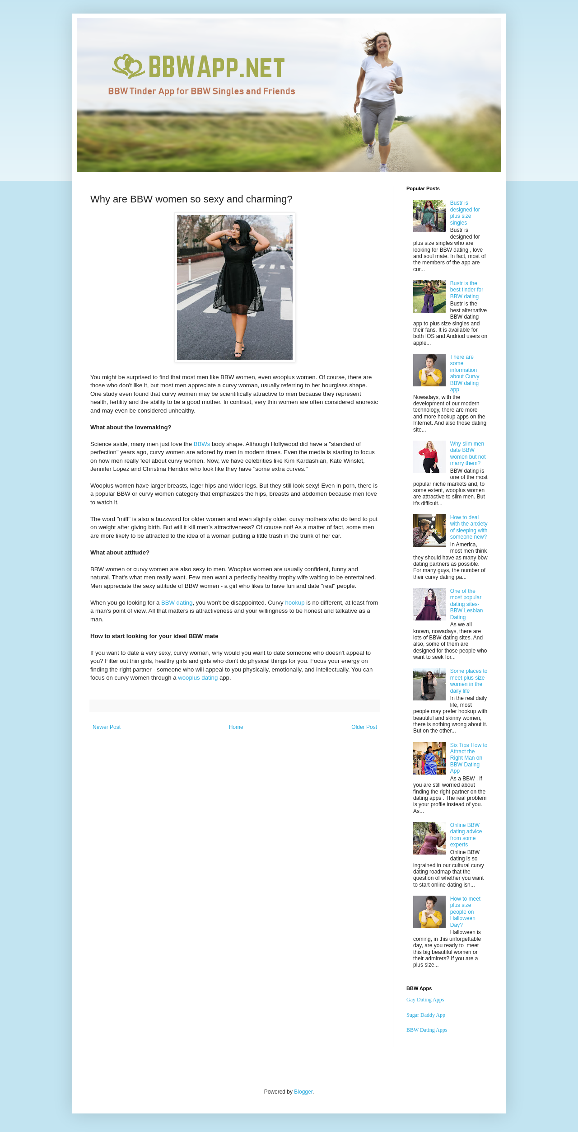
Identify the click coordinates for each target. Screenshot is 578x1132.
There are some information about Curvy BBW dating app (465, 373)
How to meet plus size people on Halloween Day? (465, 912)
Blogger (303, 1092)
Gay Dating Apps (425, 999)
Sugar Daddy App (425, 1015)
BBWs (202, 444)
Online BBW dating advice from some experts (466, 835)
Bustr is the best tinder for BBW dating (466, 290)
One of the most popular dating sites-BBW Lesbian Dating (466, 604)
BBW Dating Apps (426, 1030)
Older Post (364, 727)
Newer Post (107, 727)
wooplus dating (198, 677)
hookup (294, 602)
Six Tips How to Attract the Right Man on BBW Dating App (469, 758)
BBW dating (177, 602)
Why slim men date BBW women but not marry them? (468, 453)
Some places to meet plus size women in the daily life (469, 681)
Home (236, 727)
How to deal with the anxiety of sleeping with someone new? (469, 527)
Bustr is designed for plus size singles (465, 212)
